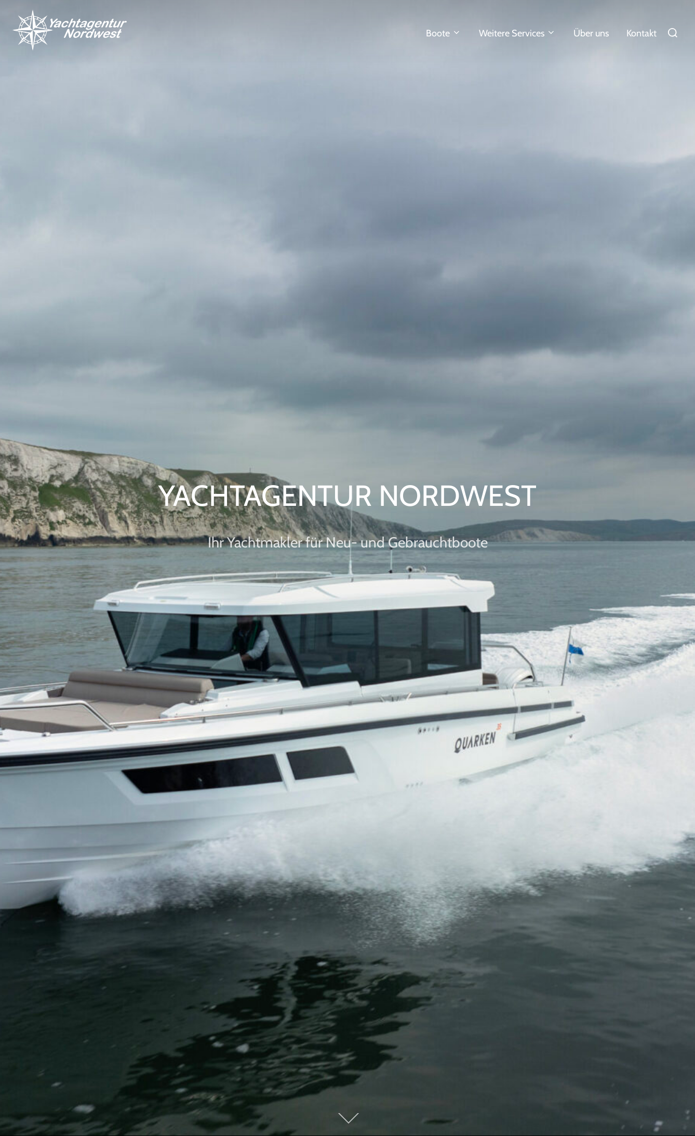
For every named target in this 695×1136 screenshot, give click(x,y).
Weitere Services (517, 33)
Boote (444, 33)
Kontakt (641, 33)
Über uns (591, 33)
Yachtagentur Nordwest (347, 495)
